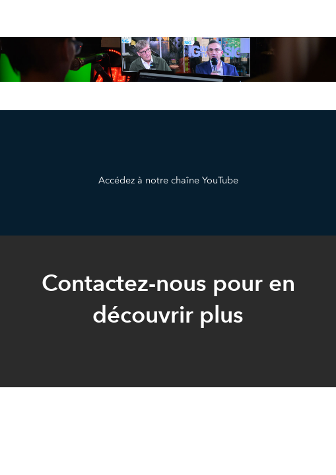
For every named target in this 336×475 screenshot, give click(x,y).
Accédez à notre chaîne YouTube (168, 180)
